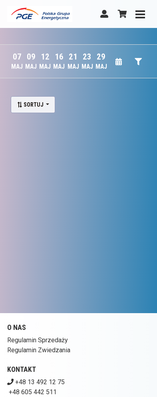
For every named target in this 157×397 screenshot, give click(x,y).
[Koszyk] (121, 14)
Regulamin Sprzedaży (37, 340)
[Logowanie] (104, 14)
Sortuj (31, 104)
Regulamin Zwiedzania (38, 350)
